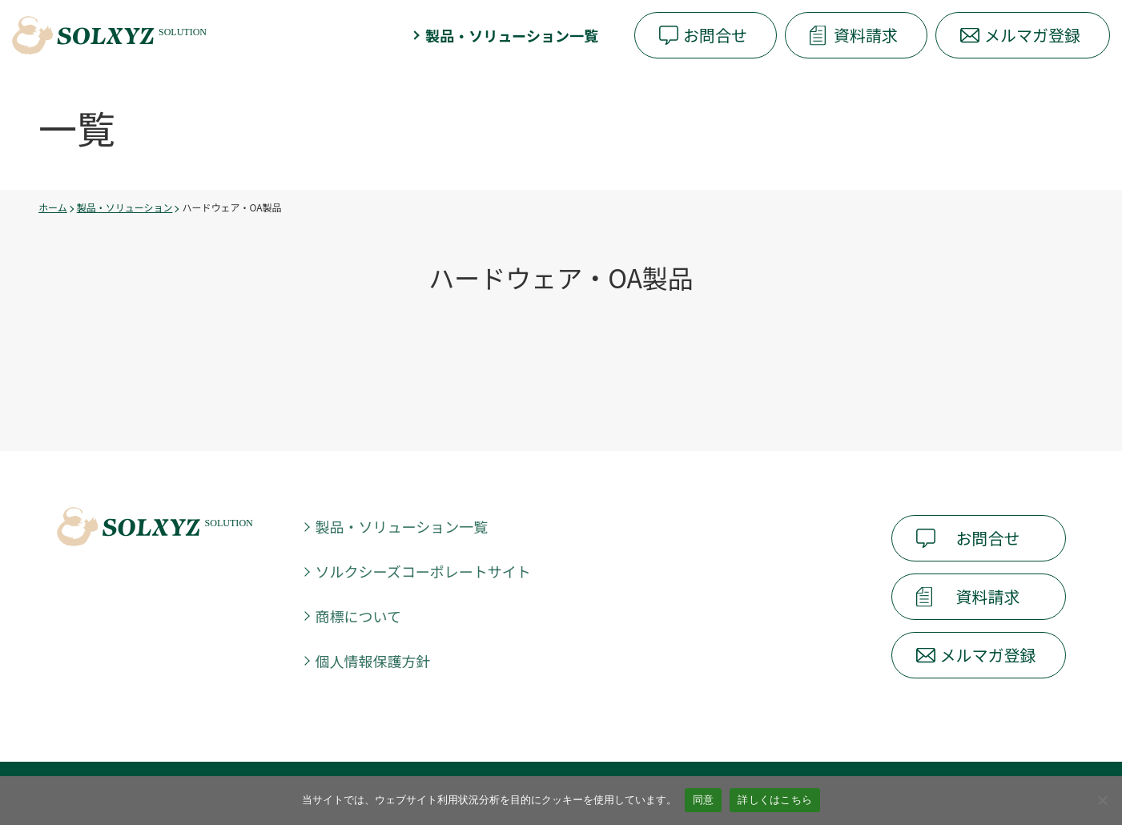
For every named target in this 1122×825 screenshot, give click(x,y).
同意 (703, 800)
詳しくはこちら (775, 800)
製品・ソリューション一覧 (511, 35)
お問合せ (715, 34)
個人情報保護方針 (373, 660)
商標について (358, 616)
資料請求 (866, 34)
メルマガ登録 (1032, 34)
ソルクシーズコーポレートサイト (423, 571)
